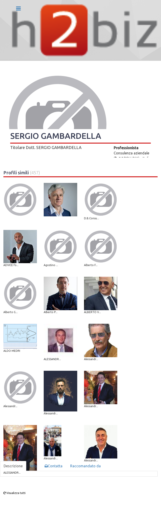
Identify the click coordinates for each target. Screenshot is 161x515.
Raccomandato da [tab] (85, 466)
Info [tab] (33, 466)
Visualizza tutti (14, 492)
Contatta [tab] (53, 466)
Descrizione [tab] (13, 466)
